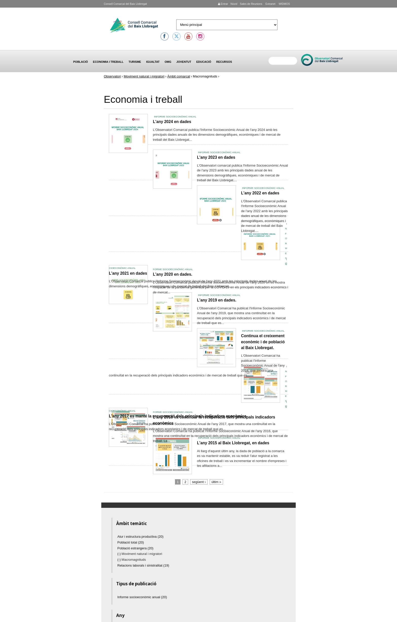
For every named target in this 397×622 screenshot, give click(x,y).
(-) (119, 554)
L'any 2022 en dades (260, 193)
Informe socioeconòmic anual (175, 116)
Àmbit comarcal (178, 76)
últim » (216, 482)
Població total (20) (130, 542)
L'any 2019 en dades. (216, 300)
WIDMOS (284, 3)
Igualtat (153, 61)
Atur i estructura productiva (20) (140, 536)
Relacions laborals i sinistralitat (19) (143, 565)
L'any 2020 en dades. (172, 274)
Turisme (135, 61)
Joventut (183, 61)
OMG (168, 61)
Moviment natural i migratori (144, 76)
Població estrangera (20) (135, 548)
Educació (203, 61)
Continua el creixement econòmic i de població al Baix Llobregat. (263, 342)
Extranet (270, 3)
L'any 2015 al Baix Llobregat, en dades (233, 443)
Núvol (233, 3)
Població (80, 61)
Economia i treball (108, 61)
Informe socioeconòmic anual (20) (142, 597)
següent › (199, 482)
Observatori (112, 76)
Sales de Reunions (251, 3)
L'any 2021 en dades (128, 273)
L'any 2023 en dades (216, 157)
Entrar (223, 3)
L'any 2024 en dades (172, 121)
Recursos (224, 61)
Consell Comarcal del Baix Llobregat (125, 3)
